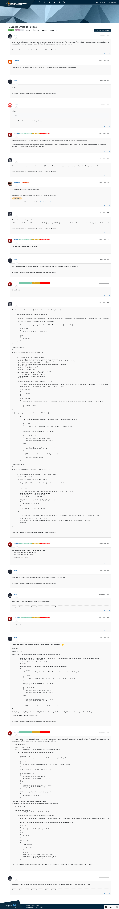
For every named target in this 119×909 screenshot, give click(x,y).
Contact (28, 905)
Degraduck (16, 60)
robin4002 (16, 133)
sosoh (15, 35)
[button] (97, 2)
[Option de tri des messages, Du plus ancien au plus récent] (92, 30)
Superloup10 (17, 182)
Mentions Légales (35, 905)
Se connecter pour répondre (102, 30)
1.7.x (17, 30)
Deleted (16, 104)
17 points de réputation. (46, 202)
